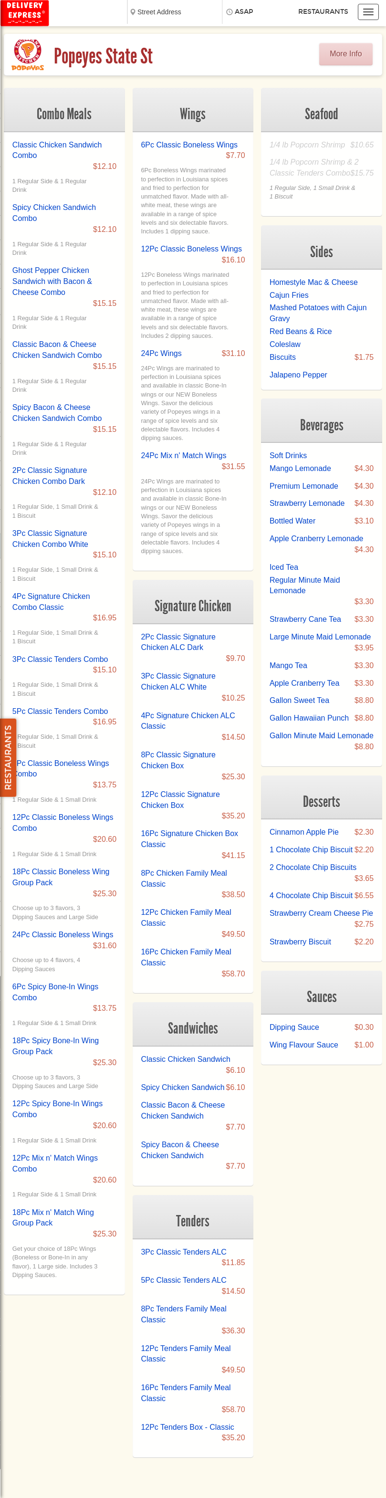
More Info (346, 54)
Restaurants (323, 12)
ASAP (244, 12)
